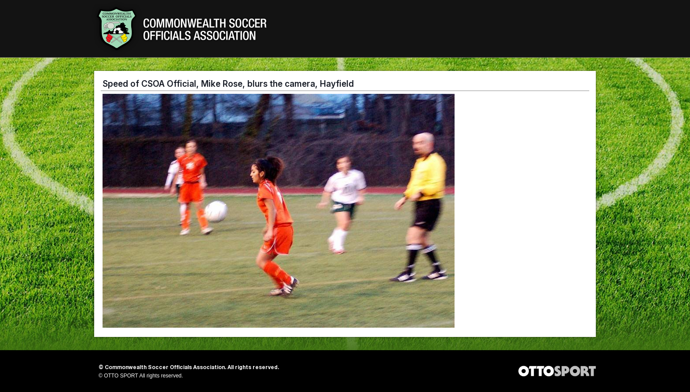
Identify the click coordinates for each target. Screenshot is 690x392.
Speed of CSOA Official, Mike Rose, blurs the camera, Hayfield (228, 83)
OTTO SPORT (121, 376)
